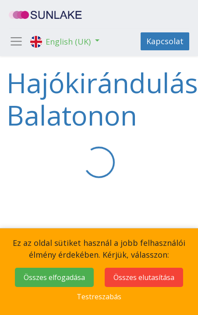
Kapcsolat (165, 41)
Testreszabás (99, 296)
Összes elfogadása (54, 277)
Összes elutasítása (143, 277)
